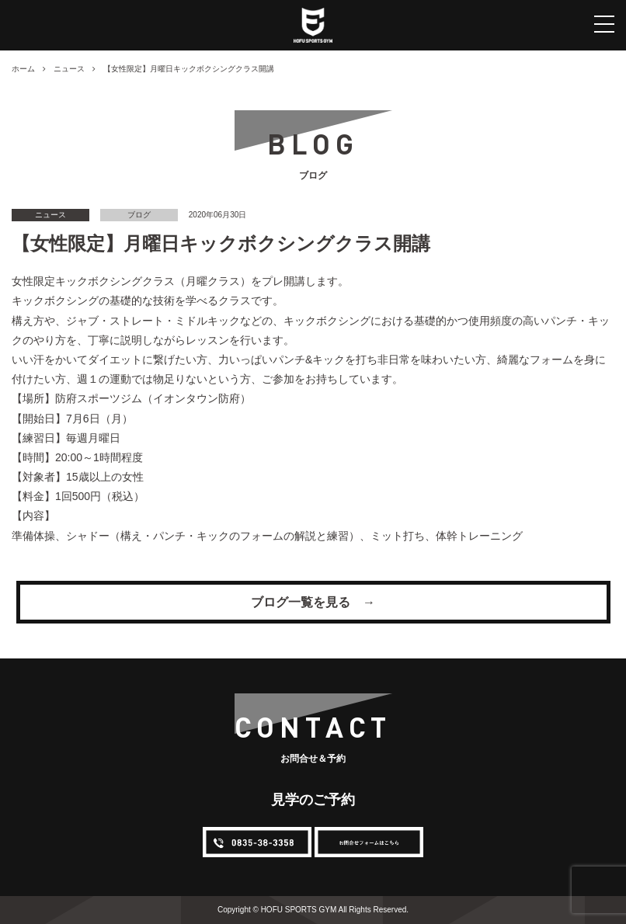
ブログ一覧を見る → (313, 602)
